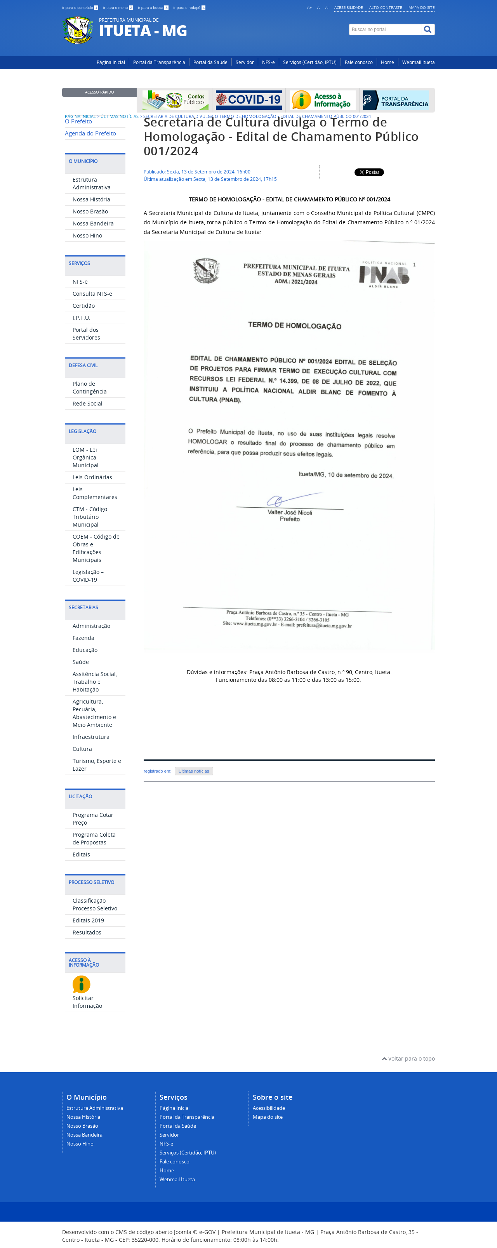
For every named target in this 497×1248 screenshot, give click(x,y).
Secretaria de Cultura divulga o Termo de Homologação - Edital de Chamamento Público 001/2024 (281, 136)
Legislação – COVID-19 (88, 575)
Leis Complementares (95, 493)
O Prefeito (78, 121)
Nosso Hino (87, 235)
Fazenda (83, 637)
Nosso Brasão (90, 211)
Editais (81, 854)
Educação (85, 649)
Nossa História (91, 199)
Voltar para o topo (408, 1058)
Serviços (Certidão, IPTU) (310, 62)
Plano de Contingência (90, 387)
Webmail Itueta (418, 62)
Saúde (81, 662)
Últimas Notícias (120, 116)
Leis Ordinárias (92, 477)
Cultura (82, 748)
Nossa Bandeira (93, 223)
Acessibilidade (348, 7)
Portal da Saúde (210, 62)
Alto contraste (385, 7)
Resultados (87, 932)
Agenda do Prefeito (90, 133)
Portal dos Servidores (86, 333)
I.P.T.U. (81, 317)
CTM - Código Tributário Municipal (90, 516)
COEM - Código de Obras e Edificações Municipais (96, 548)
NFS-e (268, 62)
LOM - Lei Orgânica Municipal (86, 457)
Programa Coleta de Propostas (94, 838)
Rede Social (88, 403)
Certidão (84, 305)
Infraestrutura (91, 736)
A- (327, 7)
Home (387, 62)
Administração (91, 625)
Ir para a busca (153, 7)
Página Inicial (111, 62)
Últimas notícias (194, 771)
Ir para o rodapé (189, 7)
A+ (309, 7)
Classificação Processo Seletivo (95, 904)
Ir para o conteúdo (80, 7)
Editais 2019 (88, 920)
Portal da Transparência (159, 62)
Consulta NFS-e (92, 293)
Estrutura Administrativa (92, 183)
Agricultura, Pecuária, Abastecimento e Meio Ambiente (94, 713)
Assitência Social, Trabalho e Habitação (95, 681)
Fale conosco (359, 62)
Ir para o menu (118, 7)
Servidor (245, 62)
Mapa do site (421, 7)
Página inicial (80, 116)
